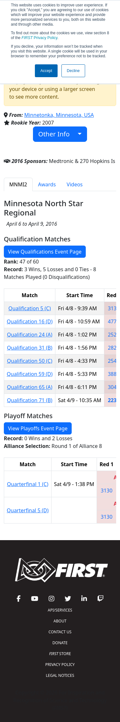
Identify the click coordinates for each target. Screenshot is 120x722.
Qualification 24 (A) (29, 334)
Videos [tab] (75, 184)
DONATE (60, 642)
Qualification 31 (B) (29, 347)
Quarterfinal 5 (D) (28, 510)
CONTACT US (60, 632)
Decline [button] (73, 71)
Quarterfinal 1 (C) (27, 484)
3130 (114, 308)
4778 (114, 321)
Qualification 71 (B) (29, 400)
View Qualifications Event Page (45, 251)
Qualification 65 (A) (29, 387)
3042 (114, 387)
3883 (114, 373)
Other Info (57, 134)
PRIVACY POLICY (60, 664)
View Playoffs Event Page (38, 428)
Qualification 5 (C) (29, 308)
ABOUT (59, 621)
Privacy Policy (39, 38)
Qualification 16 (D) (29, 321)
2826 (114, 347)
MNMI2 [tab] (18, 184)
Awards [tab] (47, 184)
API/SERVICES (60, 610)
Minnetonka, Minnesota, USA (59, 114)
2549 (114, 360)
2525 (114, 334)
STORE (60, 653)
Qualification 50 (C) (29, 360)
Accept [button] (46, 71)
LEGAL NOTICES (60, 675)
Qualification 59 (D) (29, 373)
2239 (114, 400)
